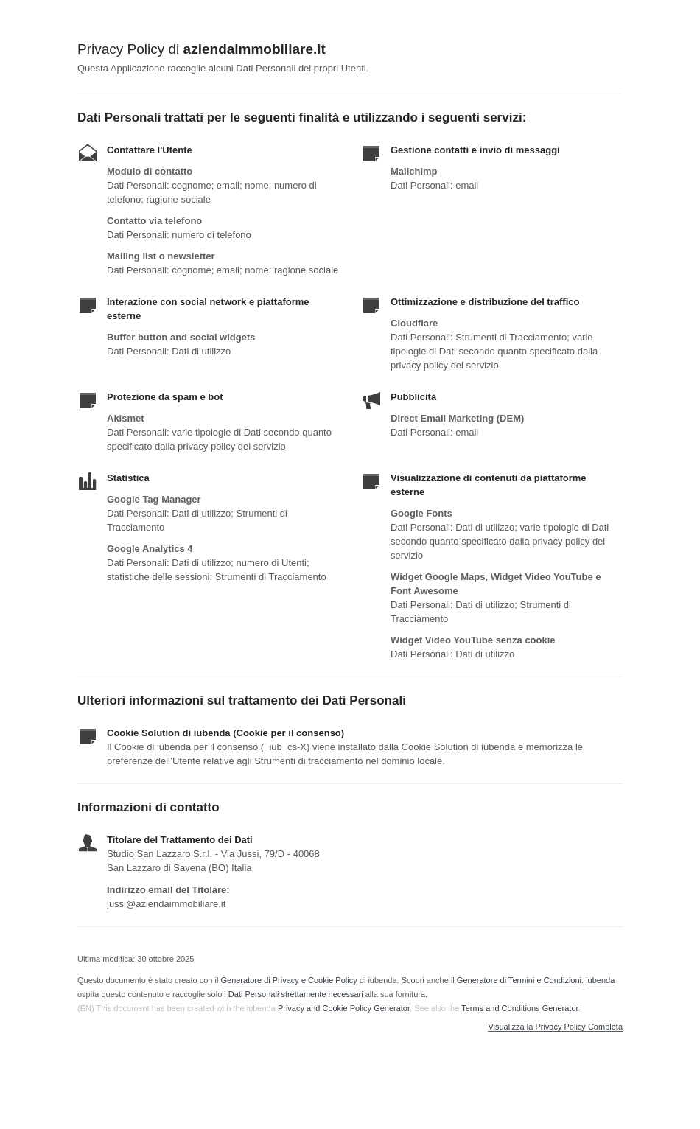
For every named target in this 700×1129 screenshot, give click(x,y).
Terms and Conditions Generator (519, 1008)
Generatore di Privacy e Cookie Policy (288, 980)
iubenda (600, 980)
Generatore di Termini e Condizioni (519, 980)
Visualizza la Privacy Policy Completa (555, 1027)
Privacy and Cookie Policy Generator (344, 1008)
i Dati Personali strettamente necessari (293, 994)
